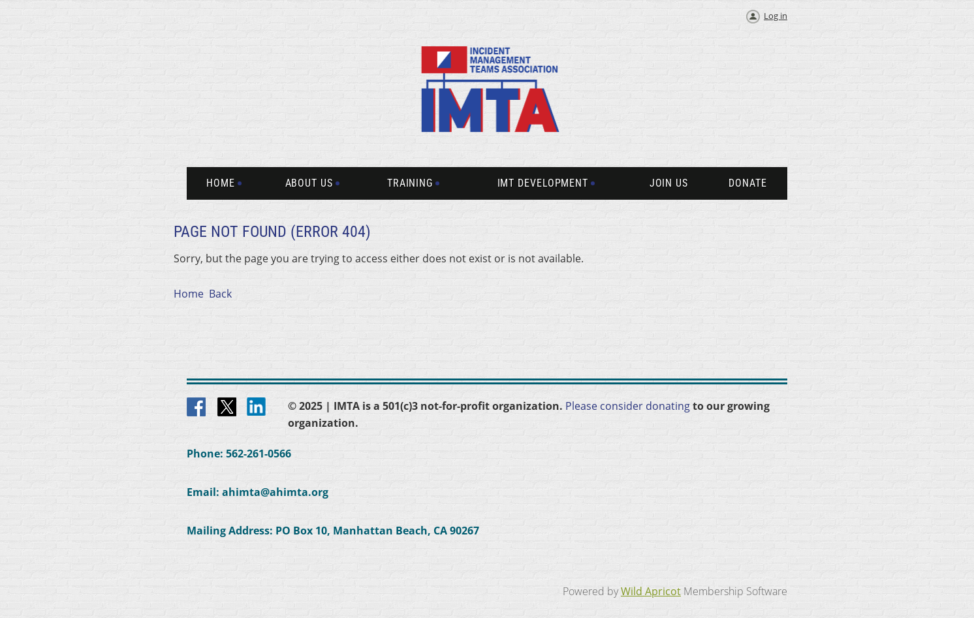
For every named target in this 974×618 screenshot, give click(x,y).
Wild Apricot (651, 591)
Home (189, 293)
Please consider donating (627, 406)
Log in (775, 16)
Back (220, 293)
